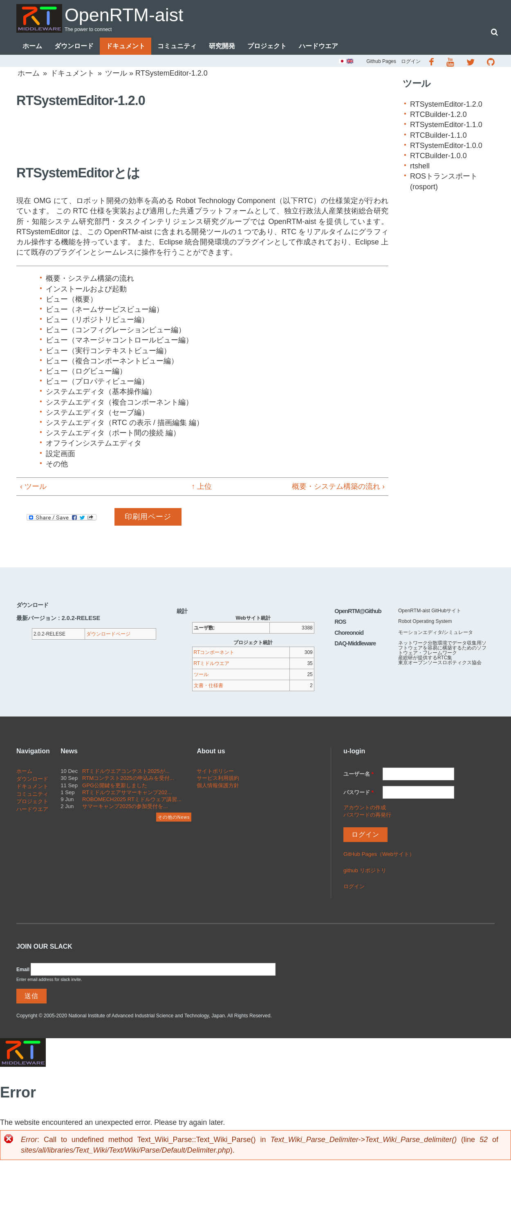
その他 (57, 464)
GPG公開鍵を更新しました (114, 785)
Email (22, 969)
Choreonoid (348, 632)
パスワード (358, 792)
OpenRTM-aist (124, 14)
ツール (116, 73)
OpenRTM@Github (357, 611)
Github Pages (381, 61)
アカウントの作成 (364, 807)
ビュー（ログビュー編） (86, 371)
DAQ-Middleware (355, 643)
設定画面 (60, 454)
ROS (340, 622)
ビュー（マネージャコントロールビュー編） (119, 340)
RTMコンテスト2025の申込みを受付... (128, 778)
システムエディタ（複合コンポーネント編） (119, 402)
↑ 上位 (198, 486)
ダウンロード (74, 46)
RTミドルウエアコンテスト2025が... (126, 771)
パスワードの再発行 (367, 815)
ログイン (411, 61)
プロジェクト (267, 46)
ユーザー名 (358, 774)
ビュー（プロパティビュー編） (97, 381)
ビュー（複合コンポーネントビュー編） (112, 361)
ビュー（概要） (71, 299)
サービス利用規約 (218, 778)
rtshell (420, 166)
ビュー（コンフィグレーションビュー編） (116, 330)
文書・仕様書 (208, 686)
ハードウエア (318, 46)
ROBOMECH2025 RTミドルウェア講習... (132, 799)
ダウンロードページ (108, 634)
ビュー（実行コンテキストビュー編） (108, 351)
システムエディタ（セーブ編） (97, 412)
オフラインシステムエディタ (93, 443)
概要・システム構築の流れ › (338, 486)
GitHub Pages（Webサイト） (379, 854)
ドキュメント (125, 46)
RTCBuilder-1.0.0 (438, 156)
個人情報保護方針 (218, 785)
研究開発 (222, 46)
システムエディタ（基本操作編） (101, 392)
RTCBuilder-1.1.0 (438, 135)
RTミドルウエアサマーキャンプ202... (127, 792)
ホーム (32, 46)
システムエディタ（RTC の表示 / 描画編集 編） (125, 423)
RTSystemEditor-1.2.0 (446, 104)
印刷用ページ (148, 517)
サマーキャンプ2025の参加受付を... (125, 806)
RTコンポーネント (214, 653)
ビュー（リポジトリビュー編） (97, 320)
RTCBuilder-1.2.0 (438, 114)
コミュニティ (177, 46)
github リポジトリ (364, 870)
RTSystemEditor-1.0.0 (446, 145)
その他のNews (174, 817)
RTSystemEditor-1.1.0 (446, 125)
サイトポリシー (215, 771)
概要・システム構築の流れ (90, 279)
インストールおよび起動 (86, 289)
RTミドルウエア (212, 664)
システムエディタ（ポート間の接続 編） (113, 433)
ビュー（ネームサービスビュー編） (105, 309)
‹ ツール (33, 486)
